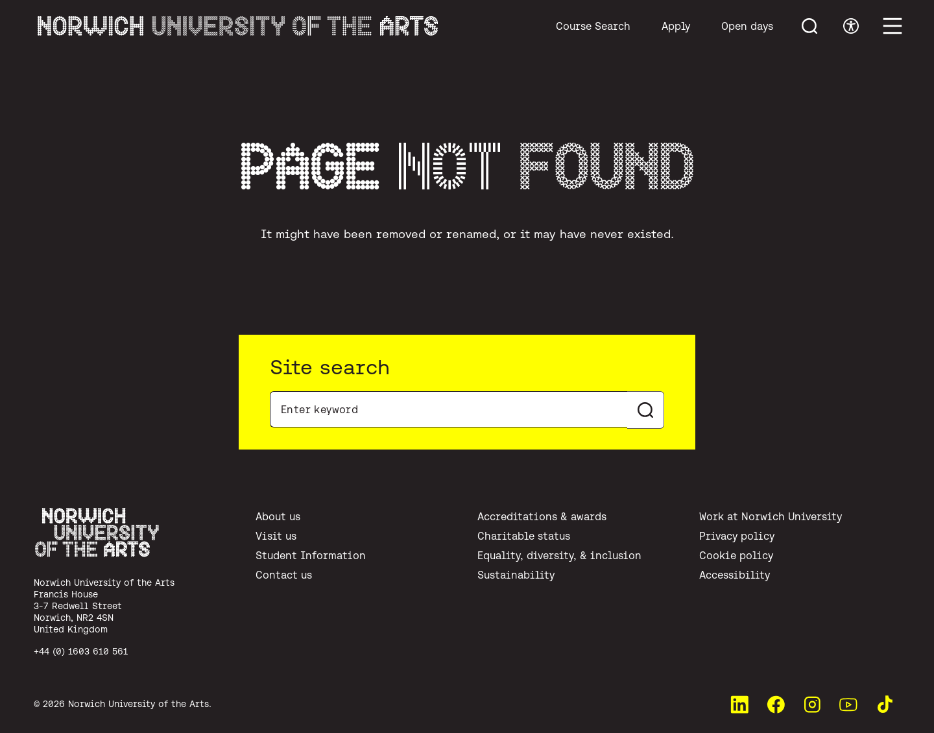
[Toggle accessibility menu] (851, 26)
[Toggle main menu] (892, 26)
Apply (676, 26)
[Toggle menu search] (809, 26)
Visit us (276, 536)
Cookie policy (736, 555)
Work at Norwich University (770, 516)
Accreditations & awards (541, 516)
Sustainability (516, 575)
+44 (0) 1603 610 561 (81, 651)
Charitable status (523, 536)
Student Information (311, 555)
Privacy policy (736, 536)
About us (278, 516)
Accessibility (734, 575)
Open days (747, 26)
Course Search (593, 26)
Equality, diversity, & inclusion (559, 555)
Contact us (284, 575)
